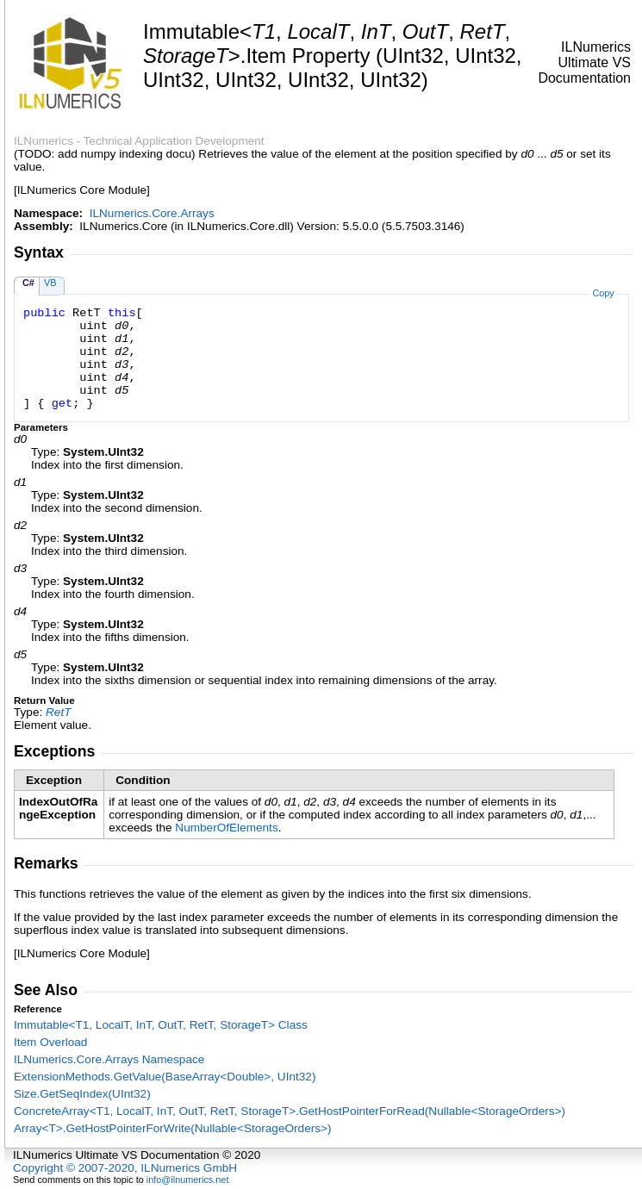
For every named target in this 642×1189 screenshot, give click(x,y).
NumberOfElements (226, 827)
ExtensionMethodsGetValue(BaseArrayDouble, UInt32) (164, 1076)
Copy (603, 293)
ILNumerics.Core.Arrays (152, 213)
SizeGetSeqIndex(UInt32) (82, 1093)
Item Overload (50, 1042)
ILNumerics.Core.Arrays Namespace (109, 1059)
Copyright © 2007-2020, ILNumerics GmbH (125, 1167)
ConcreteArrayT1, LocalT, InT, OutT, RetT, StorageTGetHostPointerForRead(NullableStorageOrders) (289, 1111)
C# (28, 282)
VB (50, 282)
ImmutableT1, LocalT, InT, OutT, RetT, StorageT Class (161, 1024)
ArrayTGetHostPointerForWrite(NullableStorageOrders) (173, 1128)
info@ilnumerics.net (187, 1179)
